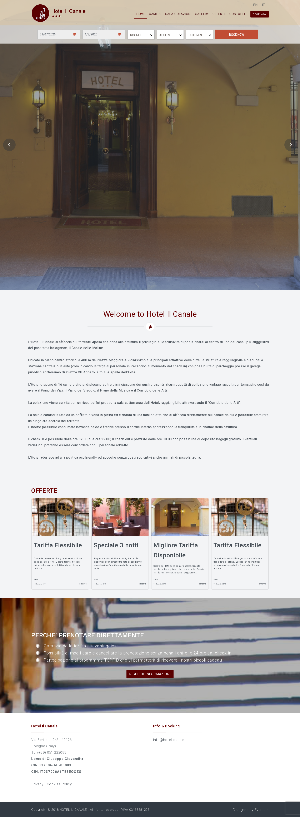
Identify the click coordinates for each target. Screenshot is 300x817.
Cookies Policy (59, 784)
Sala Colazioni (166, 14)
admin (36, 580)
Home (122, 14)
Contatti (235, 14)
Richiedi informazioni (150, 674)
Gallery (193, 14)
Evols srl (261, 810)
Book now (259, 14)
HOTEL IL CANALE (73, 810)
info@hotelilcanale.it (170, 740)
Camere (140, 14)
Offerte (214, 14)
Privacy (38, 784)
